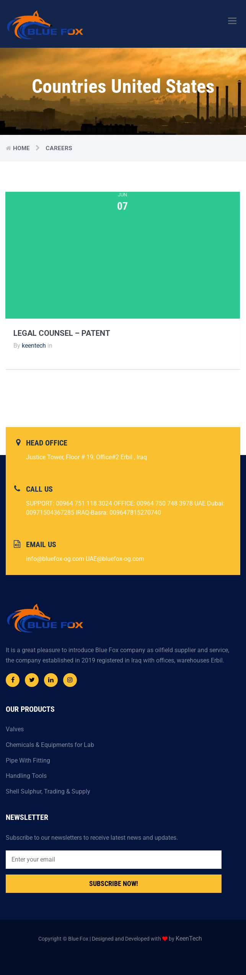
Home (21, 148)
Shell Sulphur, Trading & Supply (48, 791)
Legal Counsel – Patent (61, 333)
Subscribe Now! (113, 883)
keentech (34, 345)
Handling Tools (26, 775)
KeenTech (189, 938)
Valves (15, 729)
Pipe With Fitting (28, 760)
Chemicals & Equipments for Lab (50, 744)
